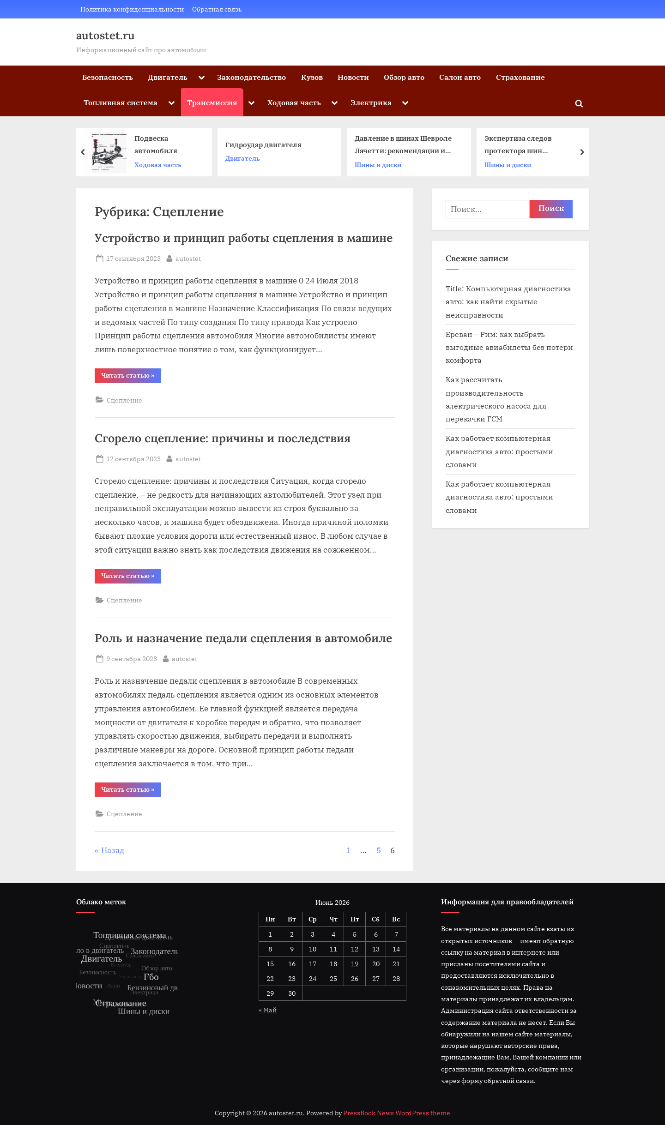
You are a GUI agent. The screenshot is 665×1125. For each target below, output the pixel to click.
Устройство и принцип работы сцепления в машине (244, 237)
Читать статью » (131, 377)
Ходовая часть (294, 102)
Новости (353, 77)
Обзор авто (404, 77)
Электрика (371, 102)
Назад (112, 850)
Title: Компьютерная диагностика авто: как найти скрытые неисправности (508, 301)
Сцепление (124, 400)
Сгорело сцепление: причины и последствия (223, 438)
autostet (188, 258)
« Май (268, 1009)
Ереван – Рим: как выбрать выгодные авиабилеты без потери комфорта (509, 347)
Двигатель (167, 77)
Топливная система (120, 102)
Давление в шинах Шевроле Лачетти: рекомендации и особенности (403, 145)
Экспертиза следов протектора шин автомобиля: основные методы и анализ (525, 145)
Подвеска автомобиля (155, 145)
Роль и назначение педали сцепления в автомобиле (243, 638)
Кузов (312, 77)
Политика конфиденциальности (132, 9)
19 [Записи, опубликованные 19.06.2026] (354, 963)
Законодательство (251, 77)
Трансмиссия (212, 102)
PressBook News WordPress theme (396, 1113)
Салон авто (460, 77)
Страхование (520, 77)
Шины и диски (378, 164)
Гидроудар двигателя (263, 144)
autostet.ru (105, 35)
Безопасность (107, 77)
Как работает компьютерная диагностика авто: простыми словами (499, 451)
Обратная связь (217, 9)
